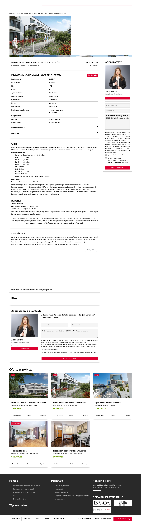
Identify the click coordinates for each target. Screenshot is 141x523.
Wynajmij (58, 7)
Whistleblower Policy (62, 492)
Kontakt (128, 7)
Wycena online (60, 499)
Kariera (116, 7)
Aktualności (102, 7)
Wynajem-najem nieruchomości (24, 492)
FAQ (14, 496)
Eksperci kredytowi (19, 499)
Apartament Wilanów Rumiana (108, 402)
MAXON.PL (12, 13)
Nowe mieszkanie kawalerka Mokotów (69, 402)
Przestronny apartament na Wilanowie (69, 450)
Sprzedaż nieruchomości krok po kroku (26, 486)
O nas (88, 7)
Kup (45, 7)
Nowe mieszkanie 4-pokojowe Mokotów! (28, 402)
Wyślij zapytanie (117, 167)
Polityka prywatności (62, 486)
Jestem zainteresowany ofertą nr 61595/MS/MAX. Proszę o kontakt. (69, 333)
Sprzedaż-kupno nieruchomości (24, 489)
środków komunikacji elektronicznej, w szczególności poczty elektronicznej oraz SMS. (70, 352)
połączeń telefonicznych (51, 349)
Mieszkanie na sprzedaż (24, 13)
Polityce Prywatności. (79, 342)
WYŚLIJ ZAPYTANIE (70, 358)
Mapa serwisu (59, 489)
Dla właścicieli (74, 7)
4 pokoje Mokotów (19, 450)
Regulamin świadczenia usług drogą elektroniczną (72, 496)
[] (119, 3)
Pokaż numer (25, 349)
